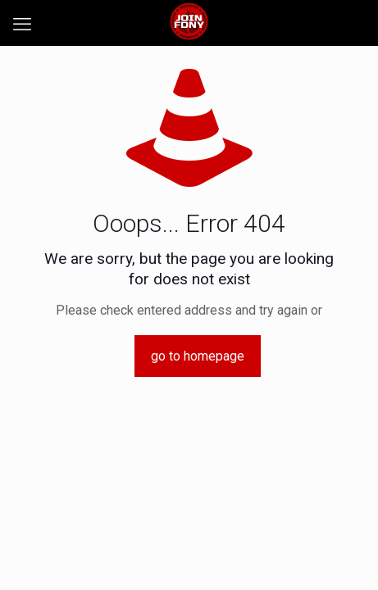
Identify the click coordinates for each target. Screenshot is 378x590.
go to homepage (197, 356)
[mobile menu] (22, 25)
